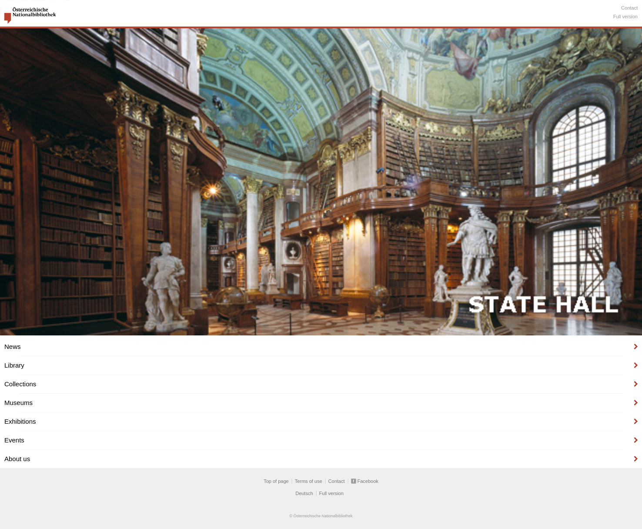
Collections (20, 384)
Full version (625, 16)
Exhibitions (20, 421)
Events (14, 440)
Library (14, 365)
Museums (18, 402)
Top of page (276, 481)
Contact (629, 7)
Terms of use (308, 481)
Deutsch (304, 493)
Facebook (368, 481)
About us (17, 458)
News (12, 346)
